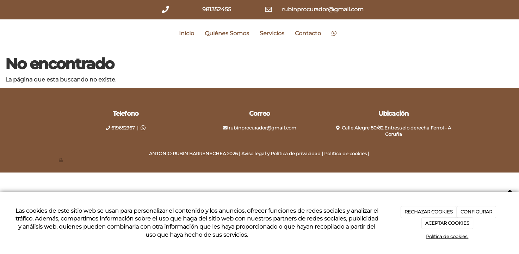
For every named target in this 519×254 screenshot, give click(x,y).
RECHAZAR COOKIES (428, 211)
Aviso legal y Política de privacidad (281, 153)
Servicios (272, 33)
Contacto (308, 33)
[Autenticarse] (61, 160)
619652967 (123, 128)
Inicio (186, 33)
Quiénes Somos (227, 33)
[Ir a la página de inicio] (57, 33)
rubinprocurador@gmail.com (262, 128)
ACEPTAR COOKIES (447, 223)
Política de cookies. (447, 236)
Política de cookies (345, 153)
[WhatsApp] (334, 33)
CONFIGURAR (476, 211)
